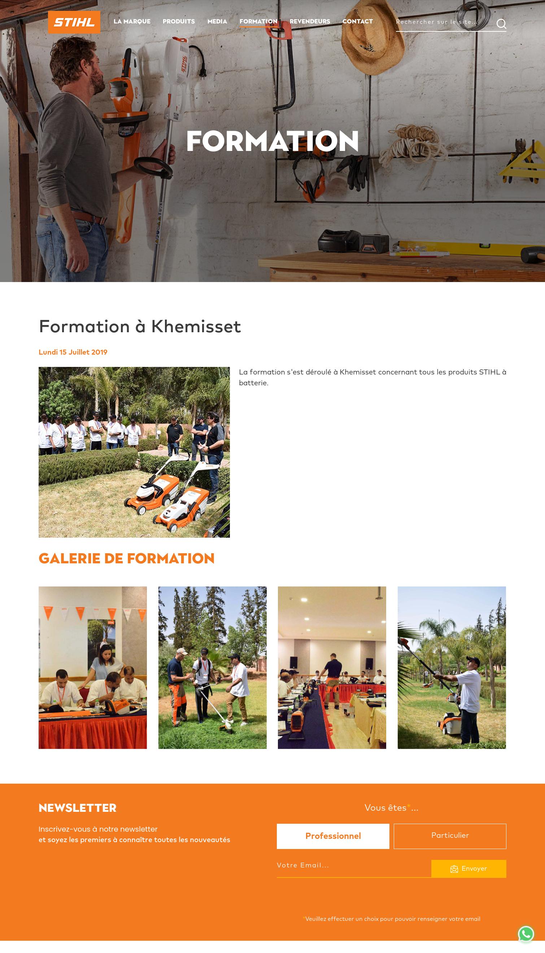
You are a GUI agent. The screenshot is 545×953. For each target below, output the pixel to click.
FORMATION (259, 21)
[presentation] (332, 895)
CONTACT (358, 21)
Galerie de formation (127, 558)
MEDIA (217, 21)
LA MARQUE (132, 21)
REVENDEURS (310, 21)
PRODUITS (179, 21)
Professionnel (333, 836)
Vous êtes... (391, 807)
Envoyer (468, 869)
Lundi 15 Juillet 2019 (73, 352)
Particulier (450, 835)
